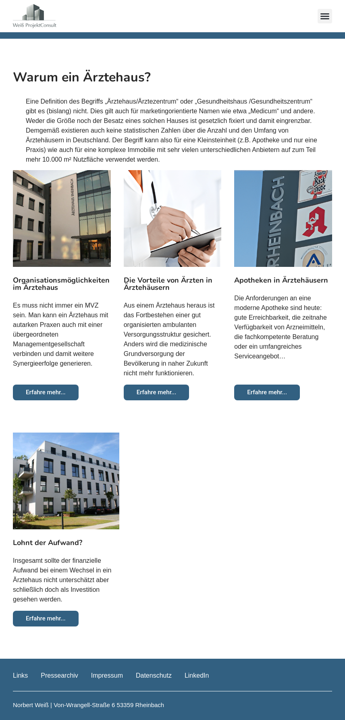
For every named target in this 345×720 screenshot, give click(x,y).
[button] (325, 16)
